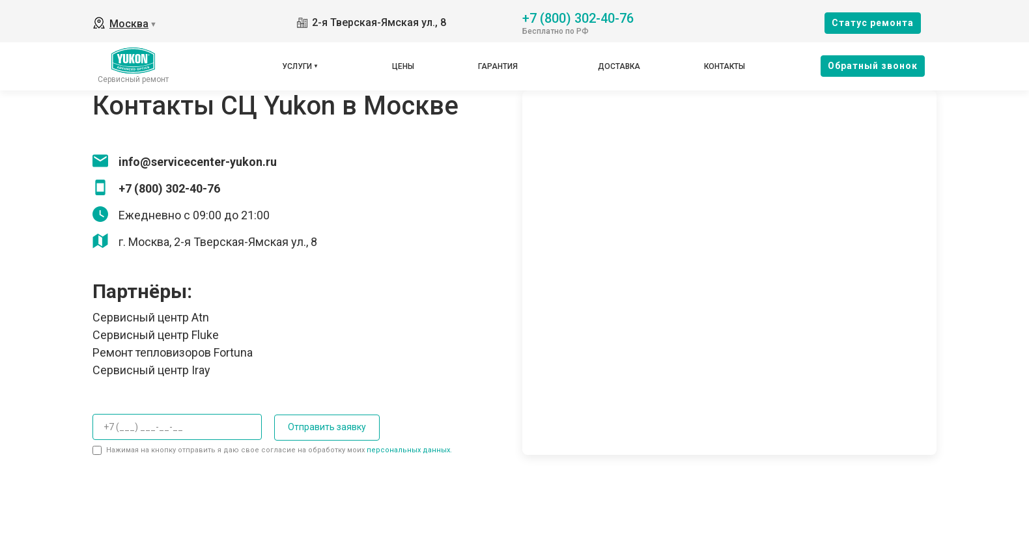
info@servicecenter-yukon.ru (198, 162)
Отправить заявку (326, 427)
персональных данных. (409, 450)
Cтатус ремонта (873, 23)
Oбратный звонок (873, 66)
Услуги (297, 66)
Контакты (724, 66)
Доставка (619, 66)
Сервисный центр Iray (151, 370)
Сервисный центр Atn (150, 317)
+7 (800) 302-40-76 (578, 17)
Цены (403, 66)
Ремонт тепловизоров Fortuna (172, 352)
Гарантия (498, 66)
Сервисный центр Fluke (155, 335)
